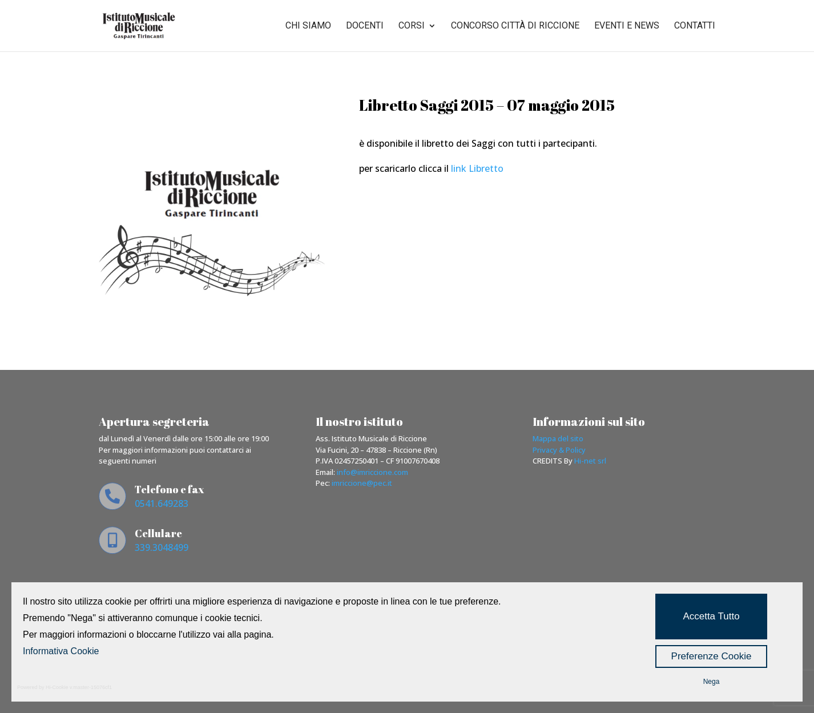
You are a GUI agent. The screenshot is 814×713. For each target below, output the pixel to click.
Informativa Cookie (61, 651)
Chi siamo (308, 26)
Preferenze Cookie (711, 656)
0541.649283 (161, 503)
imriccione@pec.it (362, 483)
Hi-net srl (590, 461)
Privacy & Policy (559, 450)
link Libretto (476, 168)
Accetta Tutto (711, 616)
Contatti (694, 26)
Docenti (365, 26)
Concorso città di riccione (515, 26)
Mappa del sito (558, 438)
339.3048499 (161, 547)
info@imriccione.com (372, 472)
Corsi (411, 26)
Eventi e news (626, 26)
